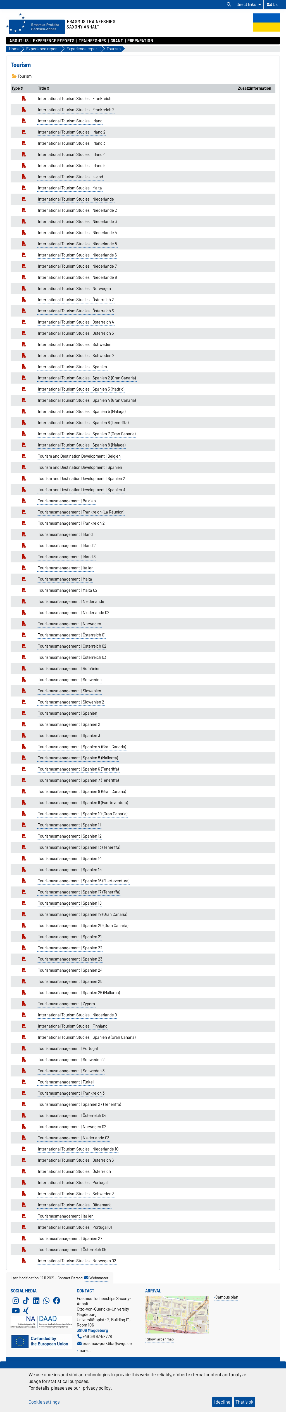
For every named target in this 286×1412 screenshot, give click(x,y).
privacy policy (97, 1388)
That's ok (244, 1402)
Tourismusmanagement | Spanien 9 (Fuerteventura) (83, 802)
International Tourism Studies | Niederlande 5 (77, 244)
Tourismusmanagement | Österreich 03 (72, 657)
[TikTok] (26, 1301)
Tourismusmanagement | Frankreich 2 (71, 523)
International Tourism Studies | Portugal (73, 1182)
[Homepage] (35, 32)
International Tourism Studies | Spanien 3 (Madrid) (81, 389)
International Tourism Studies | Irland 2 (72, 132)
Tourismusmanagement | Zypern (66, 1003)
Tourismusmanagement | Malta (65, 579)
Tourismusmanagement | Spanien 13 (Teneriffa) (79, 847)
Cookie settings (44, 1402)
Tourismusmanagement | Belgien (67, 501)
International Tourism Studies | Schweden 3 (76, 1193)
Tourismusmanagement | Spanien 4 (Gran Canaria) (82, 746)
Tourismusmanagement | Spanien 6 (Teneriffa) (78, 769)
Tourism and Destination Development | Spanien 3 (81, 489)
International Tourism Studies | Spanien (72, 366)
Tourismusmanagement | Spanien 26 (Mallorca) (79, 992)
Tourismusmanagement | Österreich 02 (72, 646)
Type (17, 88)
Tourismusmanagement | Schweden (70, 679)
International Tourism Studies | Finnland (73, 1026)
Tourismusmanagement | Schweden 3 (71, 1071)
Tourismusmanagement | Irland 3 (67, 556)
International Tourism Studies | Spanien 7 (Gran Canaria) (87, 434)
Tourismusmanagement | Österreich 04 (72, 1115)
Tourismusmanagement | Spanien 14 (70, 858)
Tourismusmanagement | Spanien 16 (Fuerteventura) (84, 881)
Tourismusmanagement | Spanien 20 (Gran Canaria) (83, 925)
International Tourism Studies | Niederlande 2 (77, 210)
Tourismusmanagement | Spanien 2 (69, 724)
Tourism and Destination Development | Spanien (80, 467)
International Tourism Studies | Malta (70, 188)
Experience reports (53, 40)
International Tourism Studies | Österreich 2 (76, 299)
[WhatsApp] (46, 1301)
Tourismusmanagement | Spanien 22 (70, 948)
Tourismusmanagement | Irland (65, 534)
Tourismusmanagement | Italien (66, 568)
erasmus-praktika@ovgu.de (104, 1343)
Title (43, 88)
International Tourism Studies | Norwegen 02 (77, 1261)
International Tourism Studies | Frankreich (74, 98)
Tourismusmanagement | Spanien (67, 713)
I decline (222, 1402)
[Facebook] (57, 1301)
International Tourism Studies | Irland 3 (71, 143)
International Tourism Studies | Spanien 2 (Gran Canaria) (87, 378)
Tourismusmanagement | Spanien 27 (70, 1238)
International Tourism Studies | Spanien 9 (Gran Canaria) (87, 1037)
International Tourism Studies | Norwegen (74, 288)
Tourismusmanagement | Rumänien (69, 668)
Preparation (140, 40)
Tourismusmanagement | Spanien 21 (70, 936)
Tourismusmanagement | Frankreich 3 (71, 1093)
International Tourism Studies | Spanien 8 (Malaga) (82, 445)
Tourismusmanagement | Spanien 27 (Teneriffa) (79, 1104)
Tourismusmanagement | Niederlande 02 (73, 612)
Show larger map (160, 1339)
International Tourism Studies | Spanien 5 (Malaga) (82, 411)
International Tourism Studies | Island (70, 176)
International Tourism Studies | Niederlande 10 (78, 1149)
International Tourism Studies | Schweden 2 (76, 355)
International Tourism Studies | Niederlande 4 (77, 232)
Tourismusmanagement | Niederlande (71, 601)
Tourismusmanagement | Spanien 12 (70, 836)
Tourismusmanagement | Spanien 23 (70, 959)
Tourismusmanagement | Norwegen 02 (72, 1126)
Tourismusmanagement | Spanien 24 (70, 970)
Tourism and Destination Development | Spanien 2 (81, 478)
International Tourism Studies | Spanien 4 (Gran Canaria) (87, 400)
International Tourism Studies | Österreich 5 (76, 333)
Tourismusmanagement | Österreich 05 (72, 1249)
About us (18, 40)
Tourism (22, 76)
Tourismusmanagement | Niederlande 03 (73, 1138)
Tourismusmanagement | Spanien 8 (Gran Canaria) (82, 791)
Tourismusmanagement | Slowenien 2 (71, 702)
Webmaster (96, 1278)
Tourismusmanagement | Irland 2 (67, 545)
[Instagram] (16, 1301)
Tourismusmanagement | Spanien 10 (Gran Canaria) (83, 813)
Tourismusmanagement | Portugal (68, 1048)
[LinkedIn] (36, 1301)
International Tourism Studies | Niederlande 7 (77, 266)
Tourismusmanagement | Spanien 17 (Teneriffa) (79, 892)
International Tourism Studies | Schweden (74, 344)
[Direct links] (248, 4)
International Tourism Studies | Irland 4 (72, 154)
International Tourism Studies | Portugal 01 (75, 1227)
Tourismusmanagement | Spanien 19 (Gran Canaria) (82, 914)
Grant (117, 40)
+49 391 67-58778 (94, 1336)
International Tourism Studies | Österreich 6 (76, 1160)
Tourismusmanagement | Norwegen (69, 624)
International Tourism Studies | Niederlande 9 (77, 1015)
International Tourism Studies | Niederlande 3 (77, 221)
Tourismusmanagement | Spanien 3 (69, 735)
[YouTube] (16, 1311)
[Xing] (26, 1311)
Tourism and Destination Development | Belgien (79, 456)
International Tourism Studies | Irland (70, 121)
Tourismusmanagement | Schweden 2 (71, 1059)
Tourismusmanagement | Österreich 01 (72, 635)
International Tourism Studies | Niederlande (76, 199)
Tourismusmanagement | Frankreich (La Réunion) (81, 512)
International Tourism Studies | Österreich (74, 1171)
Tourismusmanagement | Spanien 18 (70, 903)
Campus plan (226, 1297)
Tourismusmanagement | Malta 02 (67, 590)
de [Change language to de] (272, 4)
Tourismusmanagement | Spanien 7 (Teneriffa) (78, 780)
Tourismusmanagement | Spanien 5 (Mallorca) (78, 758)
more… (84, 1350)
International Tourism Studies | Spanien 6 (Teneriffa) (83, 422)
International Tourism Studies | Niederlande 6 (77, 255)
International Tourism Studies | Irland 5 (72, 165)
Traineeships (92, 40)
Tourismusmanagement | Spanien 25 (70, 981)
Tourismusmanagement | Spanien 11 (69, 825)
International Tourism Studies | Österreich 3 (76, 311)
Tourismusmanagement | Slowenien (69, 691)
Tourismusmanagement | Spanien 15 (70, 869)
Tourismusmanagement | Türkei (66, 1082)
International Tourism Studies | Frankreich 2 (76, 109)
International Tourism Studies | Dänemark (74, 1205)
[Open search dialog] (229, 4)
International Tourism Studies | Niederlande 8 (77, 277)
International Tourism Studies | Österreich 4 (76, 322)
